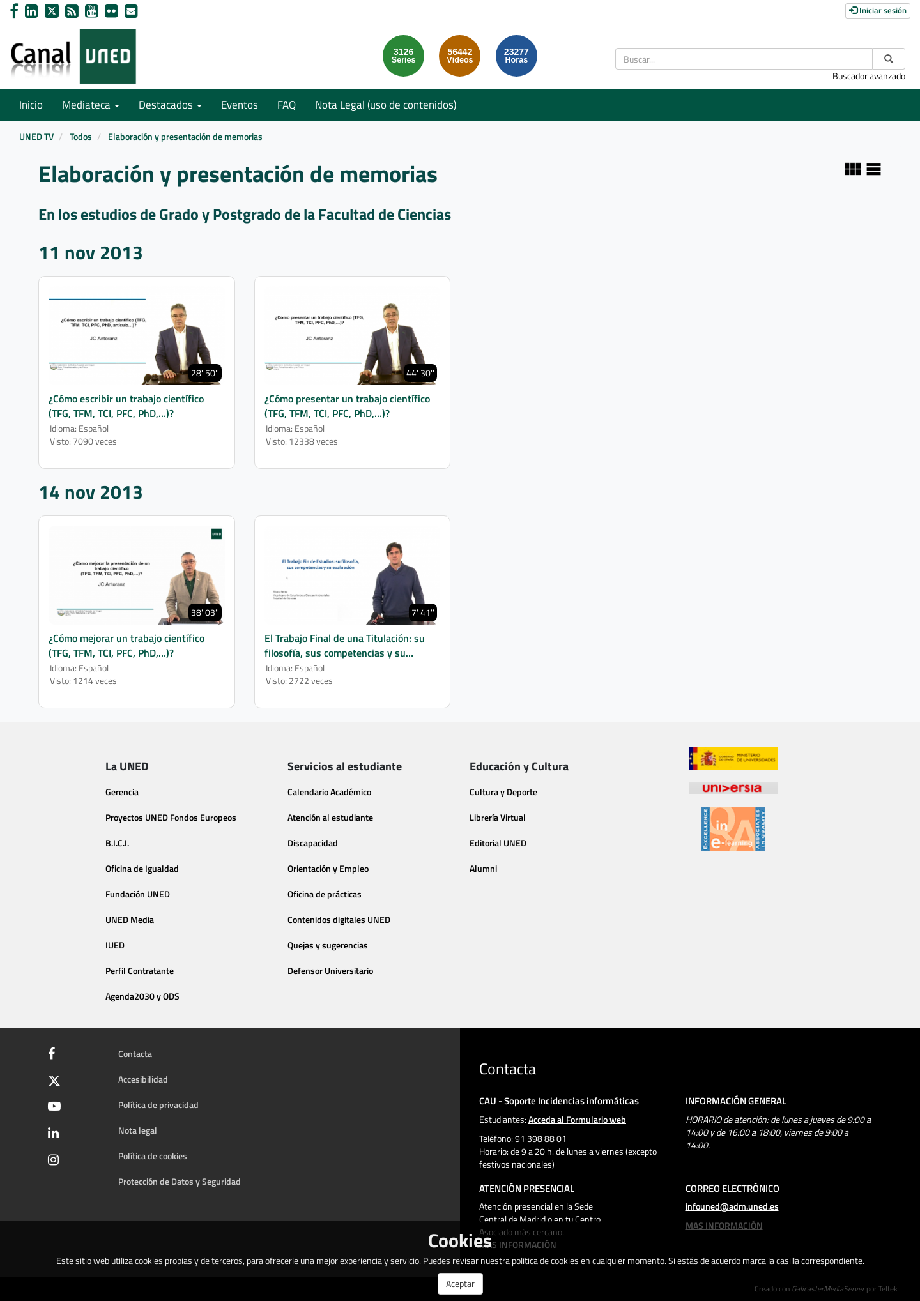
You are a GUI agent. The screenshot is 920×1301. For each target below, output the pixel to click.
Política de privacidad (158, 1104)
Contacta (135, 1053)
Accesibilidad (143, 1079)
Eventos (239, 104)
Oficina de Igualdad (142, 868)
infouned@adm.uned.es (732, 1206)
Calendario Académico (329, 791)
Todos (81, 136)
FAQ (286, 104)
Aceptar (460, 1283)
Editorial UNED (498, 842)
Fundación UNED (137, 894)
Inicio (31, 104)
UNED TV (36, 136)
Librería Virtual (498, 817)
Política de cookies (152, 1155)
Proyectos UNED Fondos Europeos (170, 817)
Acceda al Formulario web (577, 1119)
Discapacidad (313, 842)
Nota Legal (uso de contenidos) (385, 104)
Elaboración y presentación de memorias (185, 136)
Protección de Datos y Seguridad (179, 1181)
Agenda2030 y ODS (142, 996)
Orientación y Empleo (328, 868)
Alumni (483, 868)
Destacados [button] (170, 104)
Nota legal (137, 1130)
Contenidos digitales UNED (339, 919)
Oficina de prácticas (325, 894)
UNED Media (129, 919)
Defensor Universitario (330, 970)
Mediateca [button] (90, 104)
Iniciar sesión (878, 10)
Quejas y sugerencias (328, 945)
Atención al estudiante (330, 817)
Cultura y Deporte (503, 791)
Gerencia (122, 791)
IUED (115, 945)
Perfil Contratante (139, 970)
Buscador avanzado (868, 75)
